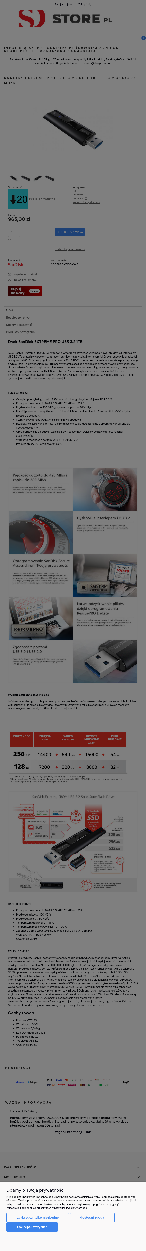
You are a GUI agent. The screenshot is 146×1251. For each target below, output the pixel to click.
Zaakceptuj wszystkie (32, 1227)
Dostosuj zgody (92, 1217)
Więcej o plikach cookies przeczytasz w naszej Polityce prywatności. (47, 1208)
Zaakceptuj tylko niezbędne (38, 1217)
